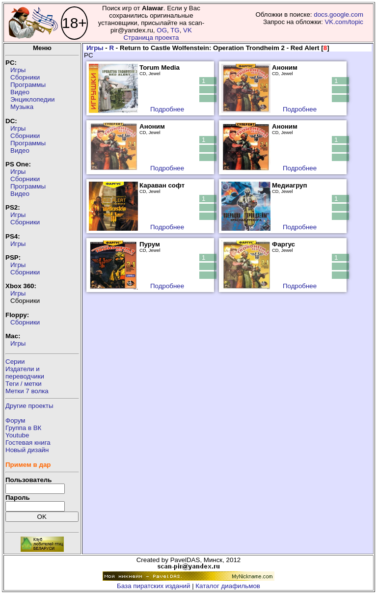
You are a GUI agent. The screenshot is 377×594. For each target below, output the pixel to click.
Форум (15, 420)
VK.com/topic (343, 22)
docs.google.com (338, 14)
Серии (15, 361)
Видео (19, 92)
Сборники (25, 77)
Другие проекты (29, 405)
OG (162, 30)
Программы (28, 84)
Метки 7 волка (27, 391)
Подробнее (167, 109)
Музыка (21, 106)
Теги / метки (23, 383)
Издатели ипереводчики (24, 372)
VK (187, 30)
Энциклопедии (32, 99)
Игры (18, 70)
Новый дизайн (27, 450)
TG (175, 30)
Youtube (17, 435)
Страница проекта (151, 37)
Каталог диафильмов (227, 586)
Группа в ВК (23, 428)
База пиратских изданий (153, 586)
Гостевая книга (28, 442)
